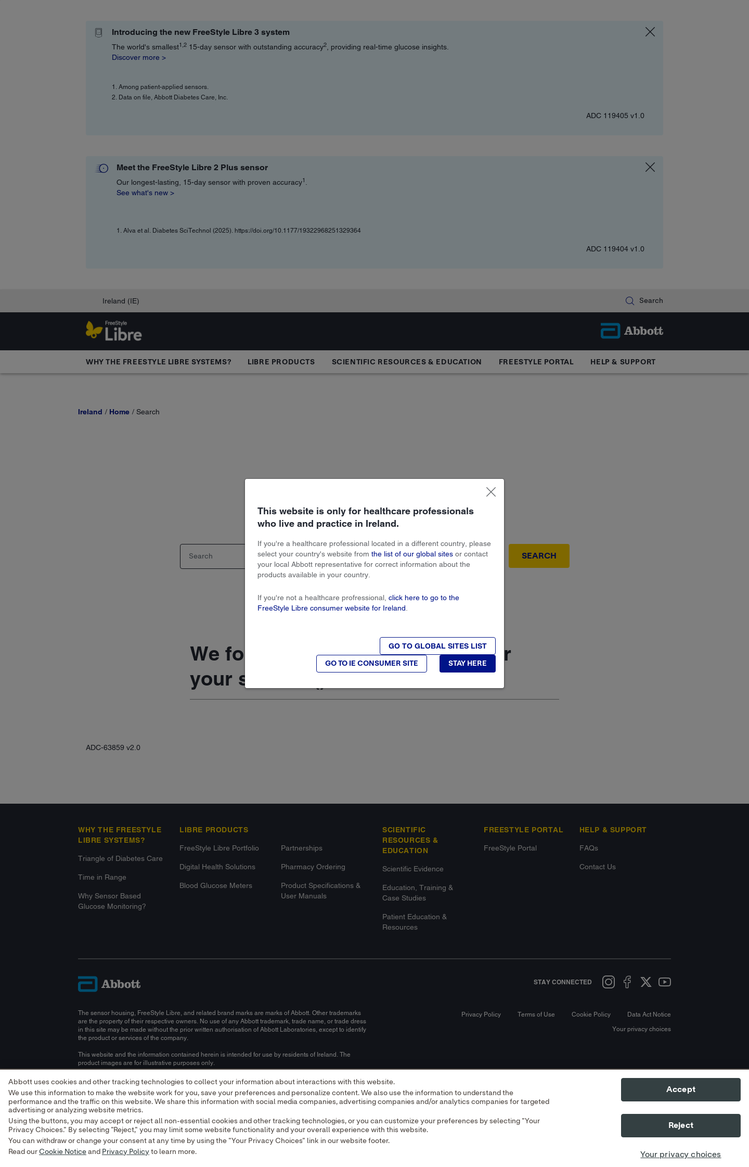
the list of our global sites (412, 554)
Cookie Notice (62, 1159)
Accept (680, 1098)
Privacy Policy (125, 1159)
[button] (438, 646)
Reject (680, 1134)
